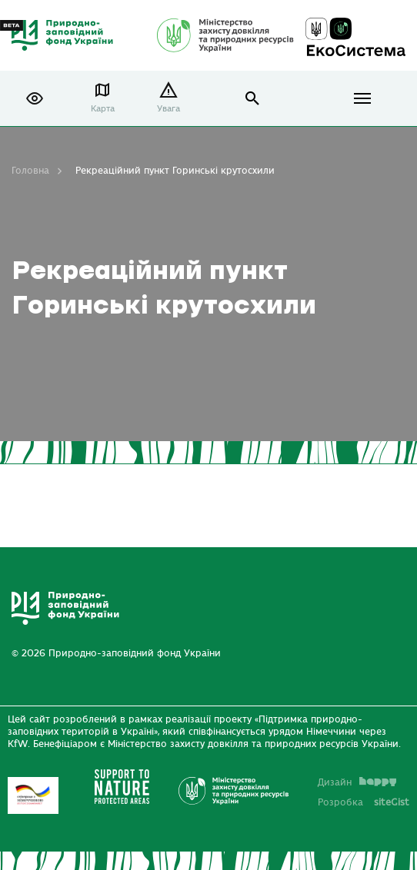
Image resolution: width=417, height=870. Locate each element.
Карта (103, 109)
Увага (168, 109)
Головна (30, 170)
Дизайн (357, 782)
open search (252, 98)
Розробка (363, 802)
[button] (34, 98)
